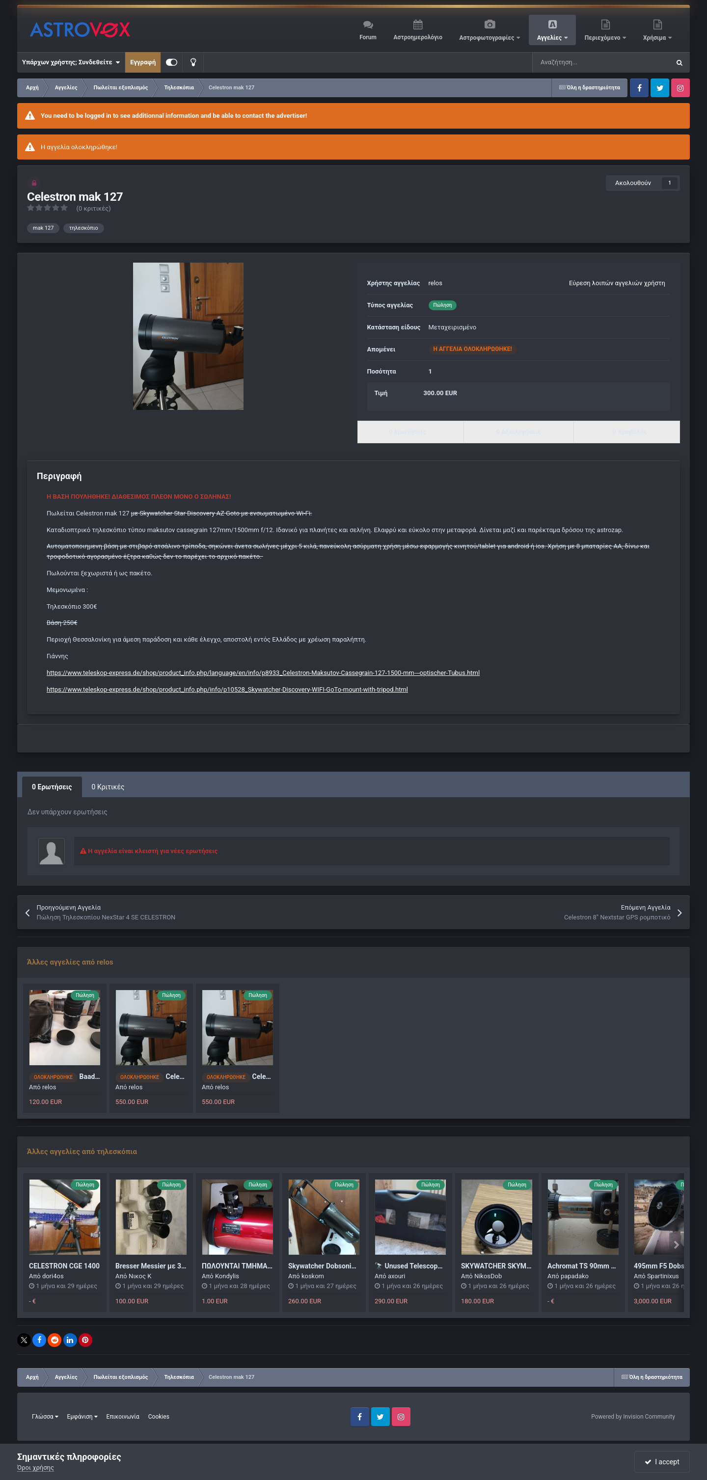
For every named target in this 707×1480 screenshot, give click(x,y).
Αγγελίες (550, 37)
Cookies (158, 1416)
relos (435, 283)
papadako (575, 1276)
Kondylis (227, 1276)
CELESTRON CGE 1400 (64, 1266)
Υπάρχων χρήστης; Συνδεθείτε (71, 62)
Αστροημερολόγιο (417, 37)
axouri (397, 1276)
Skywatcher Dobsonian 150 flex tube (344, 1266)
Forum (368, 37)
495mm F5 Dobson (663, 1266)
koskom (312, 1276)
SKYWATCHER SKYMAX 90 (503, 1266)
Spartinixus (663, 1276)
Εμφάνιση (82, 1416)
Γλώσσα (45, 1416)
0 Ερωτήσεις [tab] (52, 787)
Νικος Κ (140, 1276)
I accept (662, 1462)
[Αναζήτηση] (576, 62)
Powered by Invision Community (633, 1416)
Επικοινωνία (123, 1416)
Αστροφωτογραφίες (488, 37)
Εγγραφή (143, 62)
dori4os (53, 1276)
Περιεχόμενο (603, 37)
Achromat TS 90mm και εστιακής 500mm (612, 1266)
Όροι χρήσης (35, 1467)
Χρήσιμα (655, 37)
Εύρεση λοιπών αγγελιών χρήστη (617, 283)
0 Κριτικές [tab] (108, 787)
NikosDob (488, 1276)
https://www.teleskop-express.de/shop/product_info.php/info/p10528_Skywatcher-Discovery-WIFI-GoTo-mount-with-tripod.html (227, 689)
